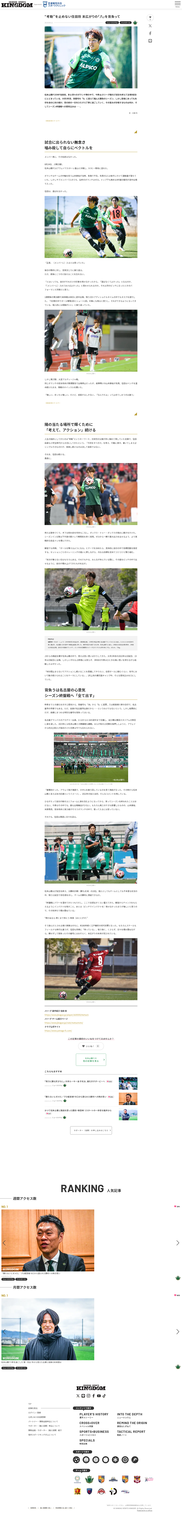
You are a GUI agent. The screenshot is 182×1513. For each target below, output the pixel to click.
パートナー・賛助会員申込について (43, 1421)
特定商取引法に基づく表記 (63, 1508)
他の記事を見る (91, 1059)
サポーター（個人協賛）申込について (44, 1426)
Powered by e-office (144, 1510)
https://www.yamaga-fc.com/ (58, 1030)
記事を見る (33, 1408)
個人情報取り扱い (45, 1508)
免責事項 (33, 1508)
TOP (29, 1404)
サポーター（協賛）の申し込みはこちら (91, 1130)
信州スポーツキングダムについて (42, 1435)
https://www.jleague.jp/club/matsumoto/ (64, 1022)
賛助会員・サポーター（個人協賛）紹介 (45, 1430)
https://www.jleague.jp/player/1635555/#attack (67, 1014)
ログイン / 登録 (34, 1413)
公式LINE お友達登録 (37, 1417)
